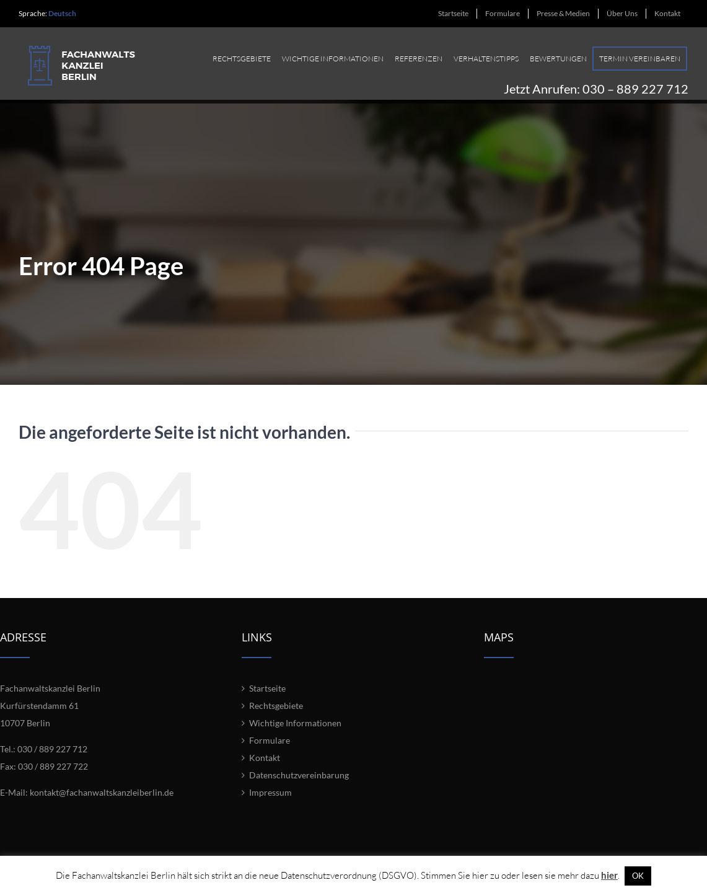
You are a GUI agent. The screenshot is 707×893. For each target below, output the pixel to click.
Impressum (270, 799)
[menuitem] (453, 14)
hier (609, 875)
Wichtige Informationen (295, 730)
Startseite (267, 695)
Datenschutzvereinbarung (299, 782)
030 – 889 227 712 (635, 84)
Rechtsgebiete (276, 713)
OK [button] (638, 876)
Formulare (269, 747)
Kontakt (264, 765)
